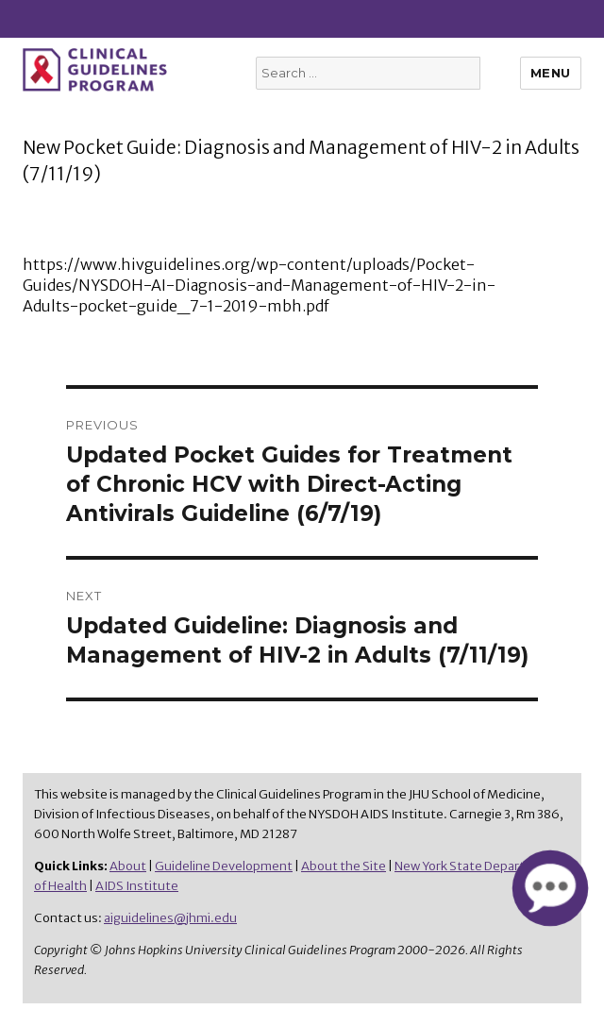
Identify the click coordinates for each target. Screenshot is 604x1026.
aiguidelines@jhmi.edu (170, 918)
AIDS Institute (136, 886)
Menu (550, 72)
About (127, 866)
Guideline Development (224, 866)
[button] (550, 888)
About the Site (343, 866)
